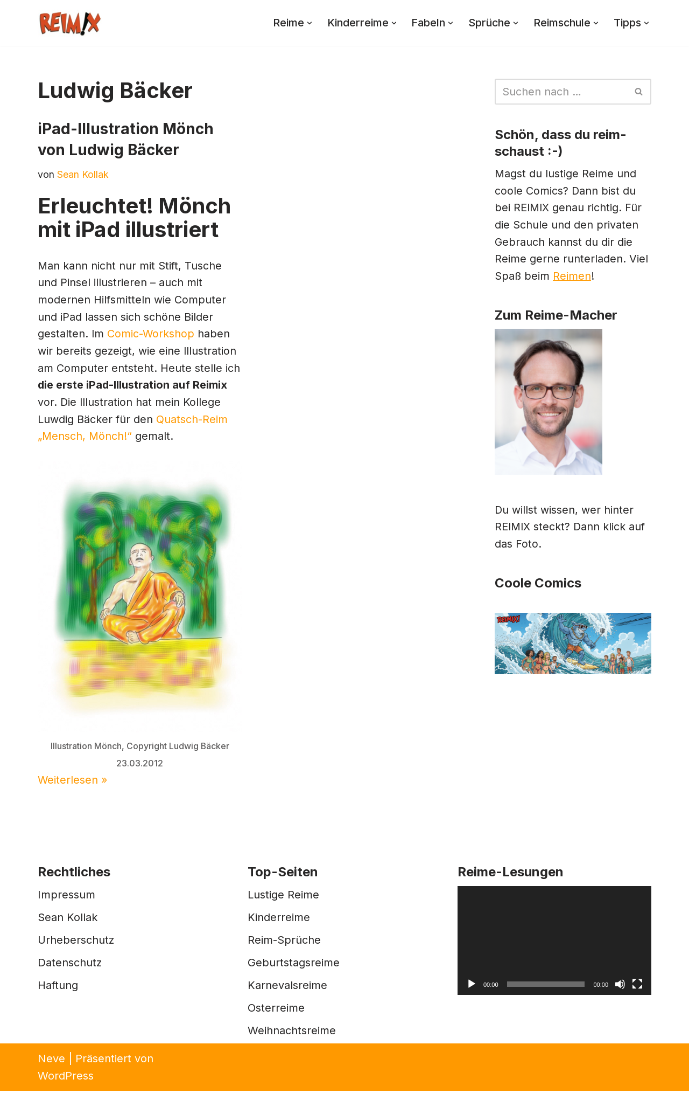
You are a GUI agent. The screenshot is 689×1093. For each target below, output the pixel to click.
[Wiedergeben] (471, 986)
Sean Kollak (83, 174)
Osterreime (276, 1010)
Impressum (66, 896)
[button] (304, 23)
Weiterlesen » (73, 782)
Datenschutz (70, 964)
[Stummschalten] (620, 986)
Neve (51, 1060)
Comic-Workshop (151, 335)
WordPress (66, 1077)
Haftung (58, 987)
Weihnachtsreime (292, 1032)
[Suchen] (561, 92)
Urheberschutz (76, 942)
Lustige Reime (283, 896)
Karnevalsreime (287, 987)
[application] (554, 943)
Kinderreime (279, 919)
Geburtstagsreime (294, 964)
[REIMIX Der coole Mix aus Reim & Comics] (70, 23)
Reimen (572, 278)
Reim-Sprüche (284, 942)
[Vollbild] (637, 986)
